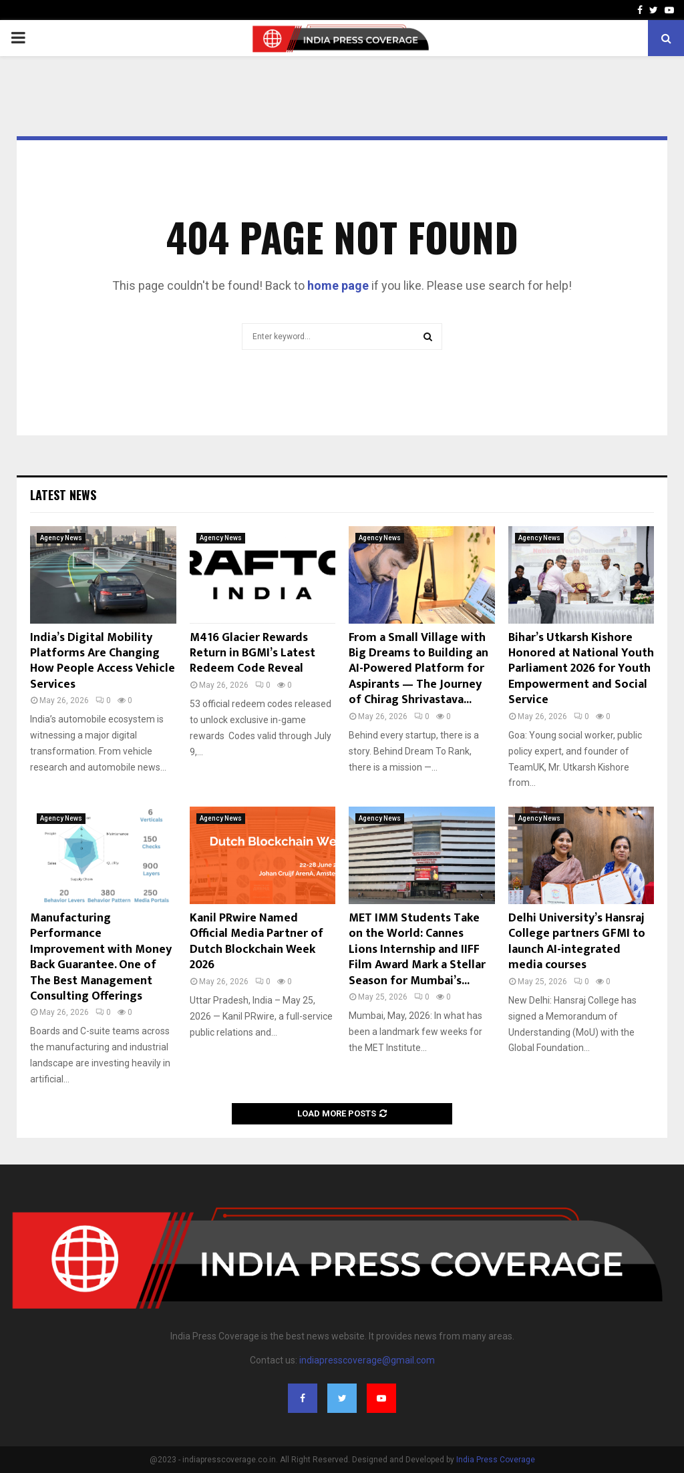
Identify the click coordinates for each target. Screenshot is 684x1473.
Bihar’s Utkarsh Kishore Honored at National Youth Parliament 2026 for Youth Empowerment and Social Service (581, 669)
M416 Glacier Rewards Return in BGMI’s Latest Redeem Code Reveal (252, 653)
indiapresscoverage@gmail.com (367, 1360)
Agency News (61, 538)
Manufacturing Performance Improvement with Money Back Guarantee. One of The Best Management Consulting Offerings (101, 957)
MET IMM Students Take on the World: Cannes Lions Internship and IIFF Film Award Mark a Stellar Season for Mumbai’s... (417, 949)
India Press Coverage (495, 1459)
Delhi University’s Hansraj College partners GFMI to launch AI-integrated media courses (576, 941)
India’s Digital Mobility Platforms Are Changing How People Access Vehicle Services (102, 661)
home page (338, 285)
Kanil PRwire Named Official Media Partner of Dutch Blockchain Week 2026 (256, 941)
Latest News (63, 494)
